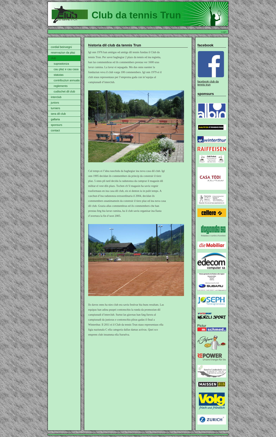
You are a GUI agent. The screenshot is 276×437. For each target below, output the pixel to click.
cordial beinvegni (61, 47)
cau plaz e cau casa (66, 69)
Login (224, 32)
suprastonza (61, 63)
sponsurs (56, 124)
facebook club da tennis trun (208, 83)
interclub (56, 97)
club (53, 58)
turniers (55, 108)
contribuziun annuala (67, 80)
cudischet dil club (64, 91)
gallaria (55, 119)
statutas (58, 74)
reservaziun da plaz (63, 52)
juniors (55, 102)
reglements (61, 85)
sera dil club (58, 113)
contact (55, 130)
